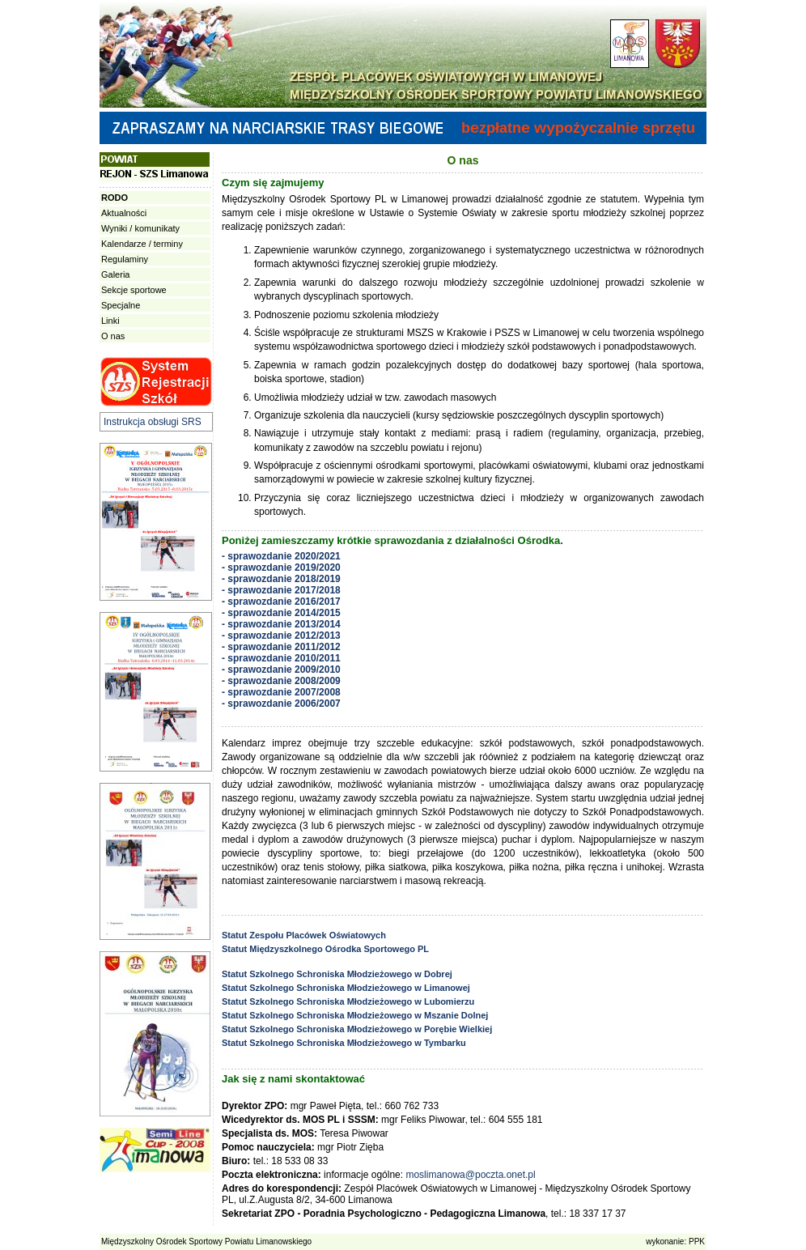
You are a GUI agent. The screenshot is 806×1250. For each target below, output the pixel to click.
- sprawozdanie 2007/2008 (281, 692)
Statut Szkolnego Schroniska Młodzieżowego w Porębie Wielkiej (357, 1029)
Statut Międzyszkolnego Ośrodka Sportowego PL (325, 949)
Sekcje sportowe (134, 290)
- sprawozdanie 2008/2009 (281, 681)
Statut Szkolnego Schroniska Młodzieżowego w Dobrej (337, 974)
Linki (110, 320)
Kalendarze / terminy (142, 244)
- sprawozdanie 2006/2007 (281, 703)
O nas (113, 336)
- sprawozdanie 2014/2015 (281, 613)
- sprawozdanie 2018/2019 (281, 579)
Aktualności (123, 213)
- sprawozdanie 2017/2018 (281, 590)
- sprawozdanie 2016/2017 (281, 601)
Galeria (115, 274)
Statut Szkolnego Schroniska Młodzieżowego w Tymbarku (344, 1043)
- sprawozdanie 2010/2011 (281, 658)
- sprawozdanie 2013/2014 (281, 624)
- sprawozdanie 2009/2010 (281, 669)
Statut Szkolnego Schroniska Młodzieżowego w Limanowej (346, 988)
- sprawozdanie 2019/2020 (281, 567)
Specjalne (120, 305)
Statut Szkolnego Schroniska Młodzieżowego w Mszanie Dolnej (355, 1015)
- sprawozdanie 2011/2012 (281, 647)
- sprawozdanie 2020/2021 (281, 556)
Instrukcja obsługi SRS (153, 421)
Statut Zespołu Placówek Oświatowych (304, 935)
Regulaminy (124, 259)
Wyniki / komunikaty (140, 228)
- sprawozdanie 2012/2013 (281, 635)
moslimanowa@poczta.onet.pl (470, 1174)
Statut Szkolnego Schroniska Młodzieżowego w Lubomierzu (348, 1001)
